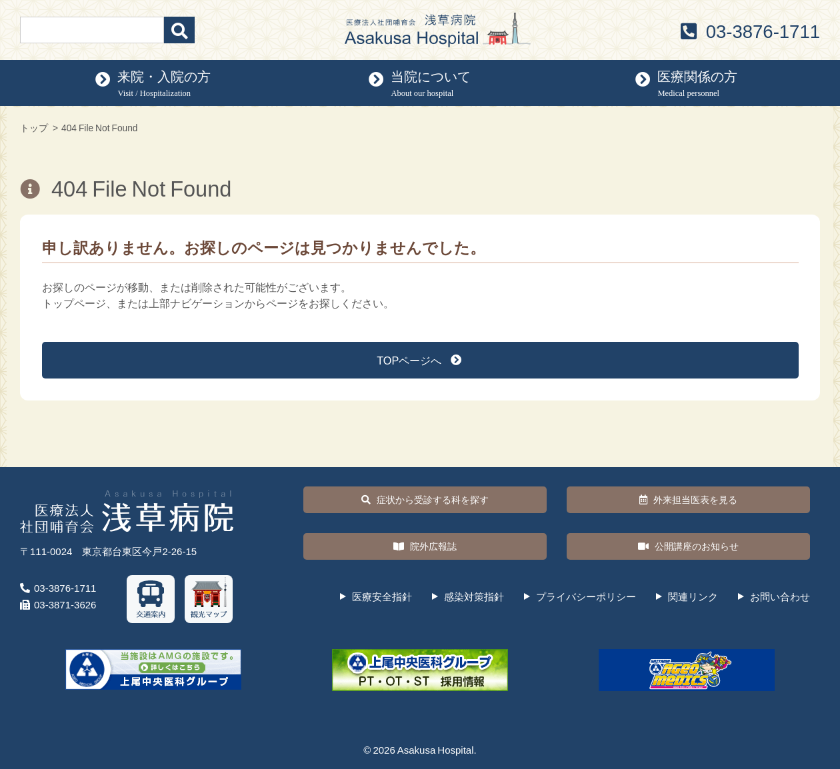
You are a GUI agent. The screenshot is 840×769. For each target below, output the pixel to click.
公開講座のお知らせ (688, 546)
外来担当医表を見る (688, 499)
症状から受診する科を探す (425, 499)
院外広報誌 (425, 546)
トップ (34, 127)
